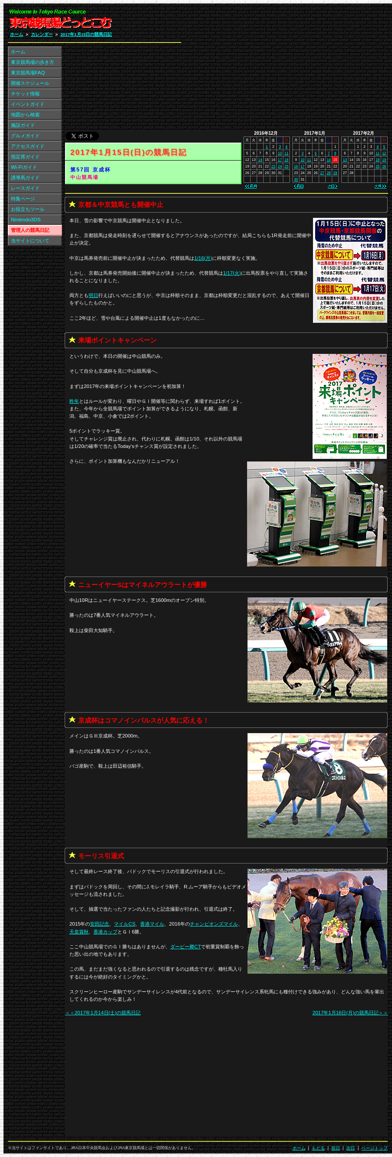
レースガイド (25, 188)
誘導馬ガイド (25, 177)
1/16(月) (203, 258)
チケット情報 (25, 93)
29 (335, 173)
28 (328, 173)
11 (287, 153)
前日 (335, 1148)
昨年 (74, 401)
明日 (93, 295)
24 (280, 166)
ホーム (16, 34)
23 (273, 166)
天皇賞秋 (79, 931)
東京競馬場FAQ (28, 72)
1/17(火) (232, 273)
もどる (318, 1148)
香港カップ (105, 931)
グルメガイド (25, 135)
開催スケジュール (30, 83)
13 (345, 159)
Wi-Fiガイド (24, 167)
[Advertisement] (283, 69)
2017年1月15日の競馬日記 (86, 34)
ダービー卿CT (185, 946)
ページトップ (374, 1148)
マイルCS (124, 923)
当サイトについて (30, 240)
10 (280, 153)
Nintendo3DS (26, 219)
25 (287, 166)
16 (296, 166)
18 (287, 159)
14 (260, 159)
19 (384, 159)
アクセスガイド (28, 146)
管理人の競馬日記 (30, 230)
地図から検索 (25, 114)
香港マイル (152, 923)
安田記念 (99, 923)
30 (296, 179)
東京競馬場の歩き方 (32, 62)
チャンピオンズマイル (214, 923)
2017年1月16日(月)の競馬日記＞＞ (350, 1012)
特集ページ (23, 198)
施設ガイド (23, 125)
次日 (350, 1148)
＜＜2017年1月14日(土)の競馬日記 (103, 1012)
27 (322, 173)
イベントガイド (28, 104)
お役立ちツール (28, 209)
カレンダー (42, 34)
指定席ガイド (25, 156)
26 (384, 166)
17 (280, 159)
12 (384, 153)
